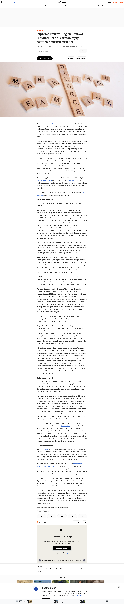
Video (50, 6)
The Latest (33, 6)
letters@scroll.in (63, 508)
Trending (79, 6)
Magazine (70, 6)
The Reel (63, 6)
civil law (46, 511)
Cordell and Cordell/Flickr (62, 119)
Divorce (39, 511)
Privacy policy (78, 595)
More (86, 6)
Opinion (40, 30)
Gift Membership (10, 2)
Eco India (56, 6)
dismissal (55, 124)
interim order (74, 180)
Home (14, 6)
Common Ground (23, 6)
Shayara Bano (65, 426)
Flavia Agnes (41, 50)
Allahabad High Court (44, 180)
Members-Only (42, 6)
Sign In (68, 553)
